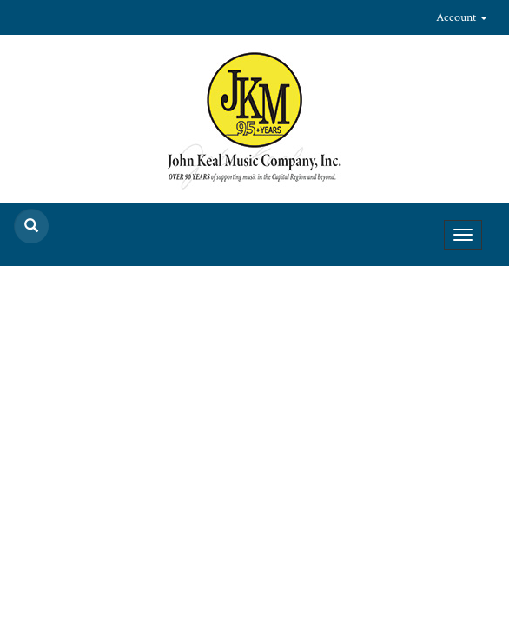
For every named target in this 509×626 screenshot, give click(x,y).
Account (461, 17)
